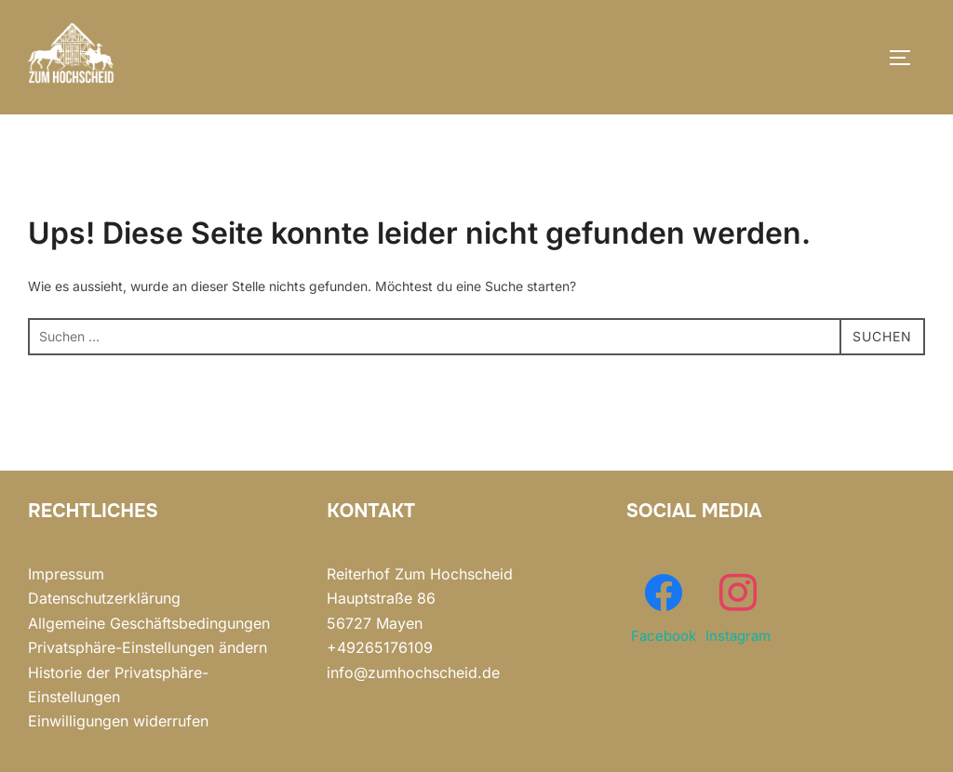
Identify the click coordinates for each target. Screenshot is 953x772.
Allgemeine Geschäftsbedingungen (149, 623)
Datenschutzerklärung (104, 598)
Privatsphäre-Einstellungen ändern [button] (147, 647)
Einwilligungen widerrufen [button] (118, 721)
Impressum (66, 574)
